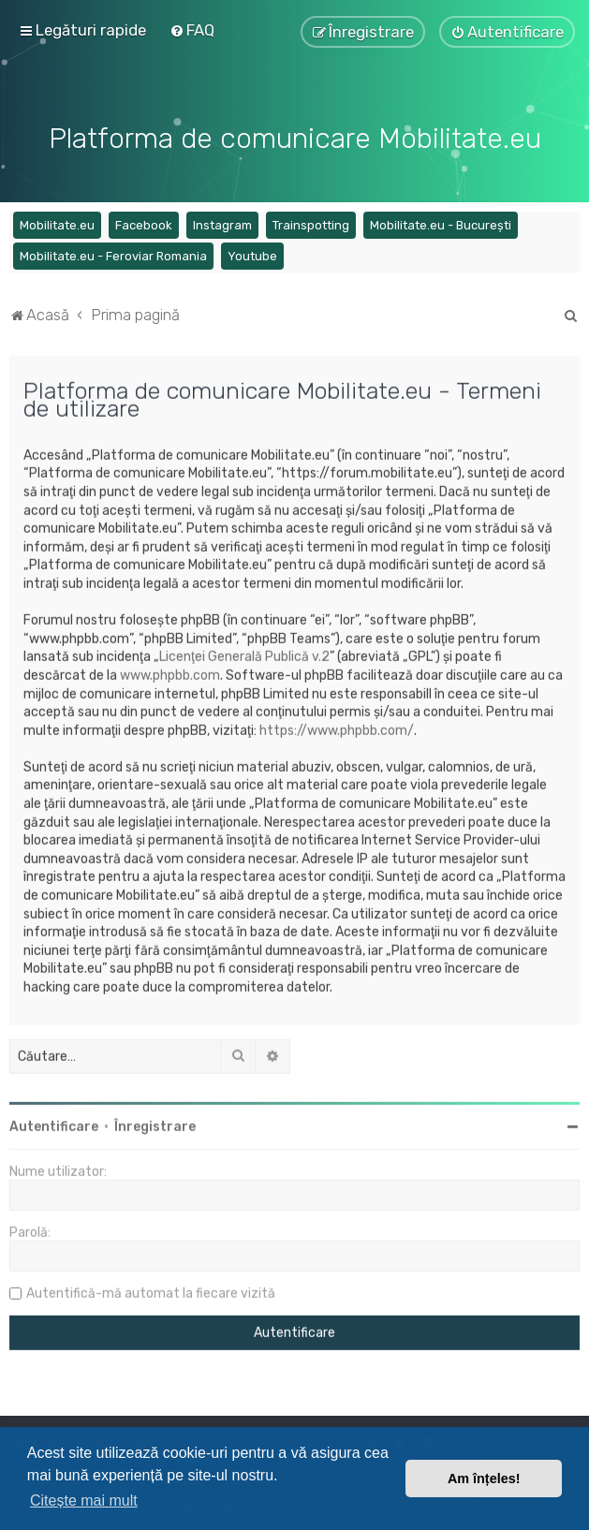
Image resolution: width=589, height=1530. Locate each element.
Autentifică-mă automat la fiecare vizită (150, 1291)
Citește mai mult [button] (84, 1500)
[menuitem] (192, 30)
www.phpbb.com (170, 673)
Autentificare (53, 1124)
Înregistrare (155, 1124)
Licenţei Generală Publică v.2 (244, 654)
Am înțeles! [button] (484, 1478)
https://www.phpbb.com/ (336, 728)
